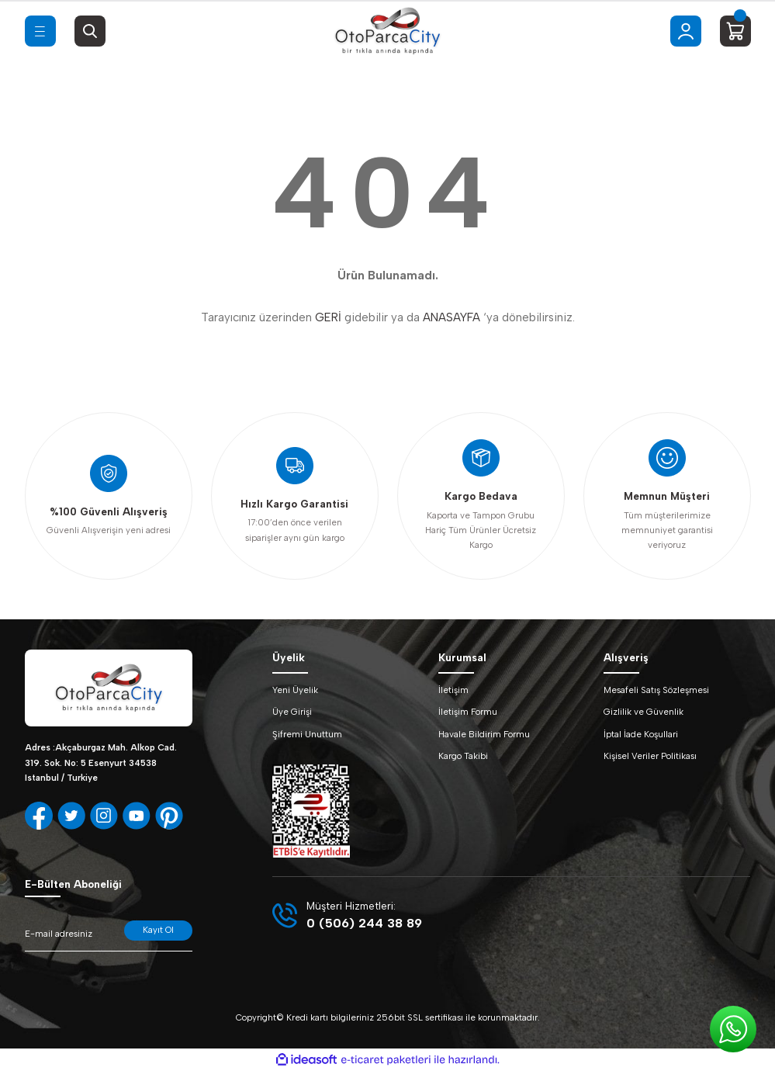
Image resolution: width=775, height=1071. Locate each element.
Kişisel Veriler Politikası (650, 755)
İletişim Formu (467, 711)
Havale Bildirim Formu (484, 734)
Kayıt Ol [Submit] (158, 929)
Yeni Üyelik (295, 690)
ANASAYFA (451, 317)
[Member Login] (685, 31)
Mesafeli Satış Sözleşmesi (656, 690)
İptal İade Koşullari (641, 734)
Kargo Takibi (463, 755)
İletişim (453, 690)
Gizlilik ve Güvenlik (643, 711)
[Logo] (387, 31)
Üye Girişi (292, 711)
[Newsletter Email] (108, 935)
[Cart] (735, 31)
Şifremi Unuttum (307, 734)
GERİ (328, 317)
